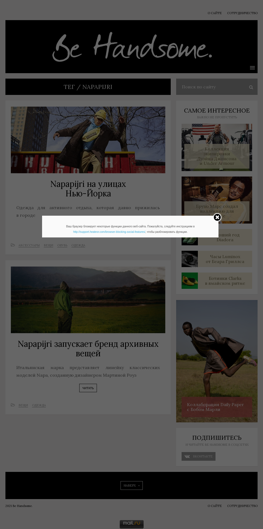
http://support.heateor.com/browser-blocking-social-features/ (109, 231)
